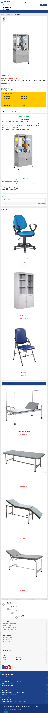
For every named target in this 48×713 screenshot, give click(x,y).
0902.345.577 (17, 709)
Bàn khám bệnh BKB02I (24, 587)
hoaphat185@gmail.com (11, 663)
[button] (3, 48)
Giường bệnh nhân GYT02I (24, 431)
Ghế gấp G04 (24, 372)
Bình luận (20, 111)
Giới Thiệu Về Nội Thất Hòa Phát (9, 629)
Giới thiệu (5, 111)
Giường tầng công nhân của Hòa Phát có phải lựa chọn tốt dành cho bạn (17, 633)
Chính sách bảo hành (7, 637)
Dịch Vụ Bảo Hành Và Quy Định (9, 643)
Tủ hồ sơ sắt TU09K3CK (24, 315)
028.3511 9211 (25, 105)
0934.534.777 (24, 96)
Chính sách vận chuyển (7, 639)
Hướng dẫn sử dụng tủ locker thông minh (11, 652)
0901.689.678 (7, 105)
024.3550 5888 (7, 96)
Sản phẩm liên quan (29, 111)
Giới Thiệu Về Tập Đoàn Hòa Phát (9, 631)
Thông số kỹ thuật (12, 111)
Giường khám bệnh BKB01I (24, 535)
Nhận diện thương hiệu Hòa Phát (9, 627)
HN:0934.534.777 (8, 708)
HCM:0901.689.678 (8, 709)
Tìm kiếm (43, 4)
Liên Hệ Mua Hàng (7, 625)
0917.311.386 (24, 98)
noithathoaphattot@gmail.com (10, 694)
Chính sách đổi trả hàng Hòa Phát (10, 641)
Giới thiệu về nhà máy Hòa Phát (9, 623)
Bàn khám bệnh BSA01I (24, 483)
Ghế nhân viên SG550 (24, 258)
